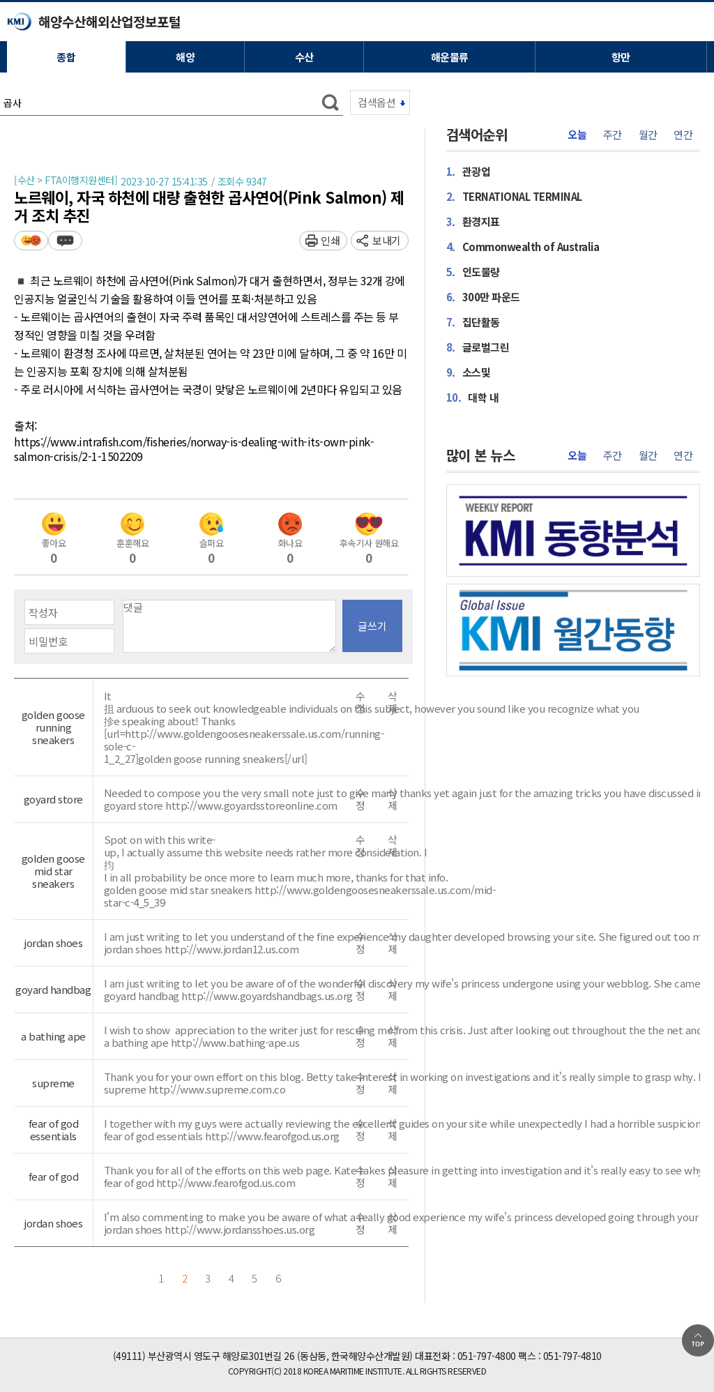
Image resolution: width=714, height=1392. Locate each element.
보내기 (386, 240)
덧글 (65, 240)
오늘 (577, 134)
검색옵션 (376, 102)
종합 (65, 57)
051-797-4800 (486, 1356)
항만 (621, 57)
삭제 (392, 702)
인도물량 (473, 271)
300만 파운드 (483, 296)
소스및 (468, 372)
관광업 (468, 171)
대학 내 (472, 397)
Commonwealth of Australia (523, 246)
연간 (683, 134)
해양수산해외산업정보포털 (109, 21)
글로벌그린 (478, 347)
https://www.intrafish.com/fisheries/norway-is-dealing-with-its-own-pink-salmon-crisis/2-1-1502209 (194, 449)
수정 (360, 702)
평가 (31, 240)
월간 (648, 134)
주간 (612, 134)
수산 (304, 57)
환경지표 (473, 221)
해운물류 (450, 57)
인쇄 (330, 240)
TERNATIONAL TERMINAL (514, 196)
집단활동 (473, 321)
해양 (185, 57)
